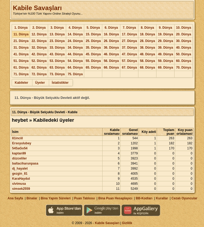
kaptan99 (19, 153)
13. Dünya (57, 34)
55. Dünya (93, 61)
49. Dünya (165, 54)
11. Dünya (21, 34)
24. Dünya (75, 41)
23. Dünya (57, 41)
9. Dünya (165, 28)
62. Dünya (39, 67)
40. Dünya (183, 47)
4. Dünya (75, 28)
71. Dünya (21, 74)
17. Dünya (129, 34)
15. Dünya (93, 34)
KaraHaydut (21, 178)
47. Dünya (129, 54)
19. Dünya (165, 34)
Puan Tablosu (84, 198)
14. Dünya (75, 34)
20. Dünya (183, 34)
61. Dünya (21, 67)
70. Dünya (183, 67)
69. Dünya (165, 67)
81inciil (17, 138)
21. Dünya (21, 41)
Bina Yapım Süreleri (56, 198)
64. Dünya (75, 67)
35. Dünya (93, 47)
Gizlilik (127, 223)
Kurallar (162, 198)
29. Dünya (165, 41)
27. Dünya (129, 41)
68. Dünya (147, 67)
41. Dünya (21, 54)
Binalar (32, 198)
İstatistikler (60, 83)
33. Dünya (57, 47)
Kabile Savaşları (37, 7)
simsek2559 (21, 189)
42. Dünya (39, 54)
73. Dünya (57, 74)
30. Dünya (183, 41)
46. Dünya (111, 54)
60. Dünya (183, 61)
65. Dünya (93, 67)
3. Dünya (57, 28)
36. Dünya (111, 47)
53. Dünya (57, 61)
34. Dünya (75, 47)
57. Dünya (129, 61)
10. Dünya (183, 28)
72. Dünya (39, 74)
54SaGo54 (19, 148)
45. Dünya (93, 54)
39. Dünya (165, 47)
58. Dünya (147, 61)
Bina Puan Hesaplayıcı (115, 198)
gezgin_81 (19, 173)
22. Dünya (39, 41)
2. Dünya (39, 28)
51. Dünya (21, 61)
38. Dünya (147, 47)
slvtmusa (19, 184)
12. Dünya (39, 34)
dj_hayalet (20, 168)
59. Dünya (165, 61)
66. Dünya (111, 67)
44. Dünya (75, 54)
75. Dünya (75, 74)
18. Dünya (147, 34)
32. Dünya (39, 47)
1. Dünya (21, 28)
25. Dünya (93, 41)
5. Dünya (93, 28)
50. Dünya (183, 54)
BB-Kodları (144, 198)
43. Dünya (57, 54)
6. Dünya (111, 28)
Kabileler (21, 83)
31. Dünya (21, 47)
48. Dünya (147, 54)
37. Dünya (129, 47)
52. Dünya (39, 61)
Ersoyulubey (21, 143)
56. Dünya (111, 61)
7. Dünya (129, 28)
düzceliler (19, 158)
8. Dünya (147, 28)
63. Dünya (57, 67)
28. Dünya (147, 41)
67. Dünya (129, 67)
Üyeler (40, 83)
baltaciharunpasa (25, 163)
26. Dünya (111, 41)
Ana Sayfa (15, 198)
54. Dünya (75, 61)
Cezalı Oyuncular (184, 198)
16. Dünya (111, 34)
